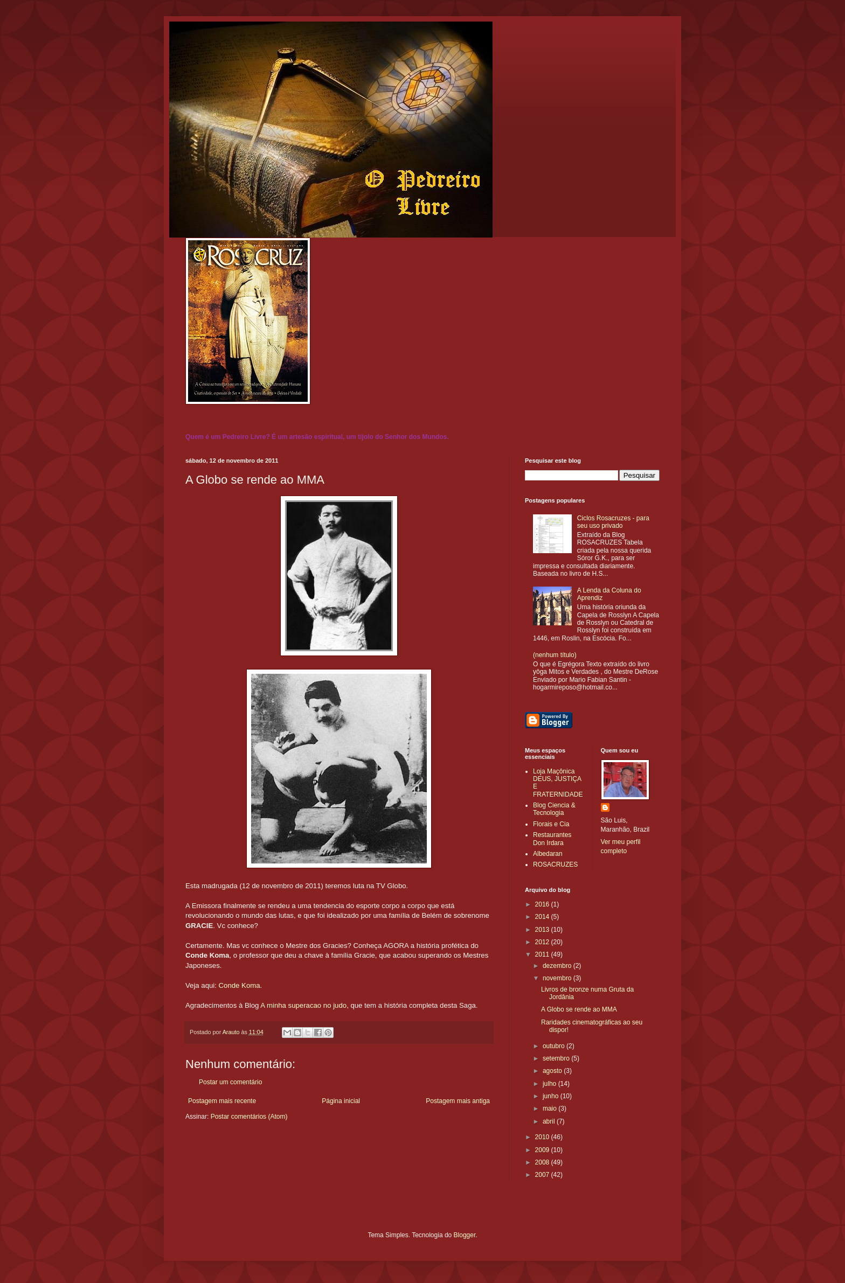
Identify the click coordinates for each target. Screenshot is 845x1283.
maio (550, 1108)
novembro (558, 978)
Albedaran (548, 853)
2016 (543, 904)
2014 (543, 917)
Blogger (465, 1235)
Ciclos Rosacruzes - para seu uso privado (613, 521)
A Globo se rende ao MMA (579, 1009)
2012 (543, 942)
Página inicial (341, 1101)
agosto (553, 1071)
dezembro (558, 966)
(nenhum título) (555, 655)
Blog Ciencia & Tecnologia (554, 809)
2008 (543, 1162)
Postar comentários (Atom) (249, 1116)
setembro (557, 1058)
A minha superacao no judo (303, 1005)
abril (550, 1121)
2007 (543, 1175)
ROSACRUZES (555, 864)
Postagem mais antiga (458, 1101)
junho (551, 1096)
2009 (543, 1150)
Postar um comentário (230, 1082)
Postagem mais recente (222, 1101)
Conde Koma (239, 985)
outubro (554, 1046)
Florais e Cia (551, 824)
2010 (543, 1137)
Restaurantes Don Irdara (552, 838)
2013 (543, 929)
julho (550, 1083)
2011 (543, 954)
